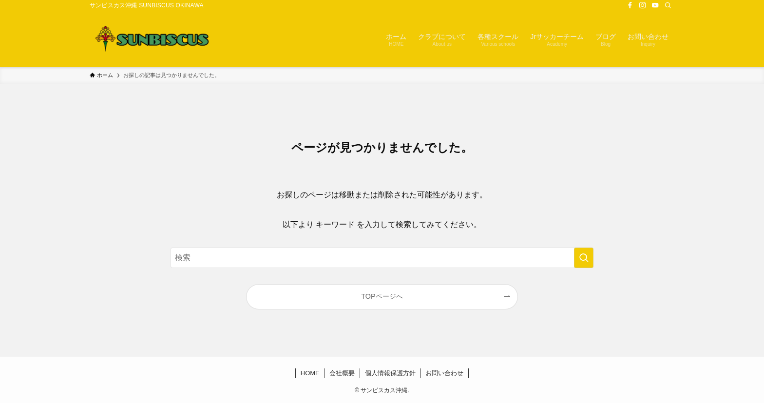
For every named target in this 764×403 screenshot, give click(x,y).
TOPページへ (381, 296)
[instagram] (642, 5)
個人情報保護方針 (390, 373)
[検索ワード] (382, 258)
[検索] (668, 5)
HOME (310, 373)
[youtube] (655, 5)
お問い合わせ (444, 373)
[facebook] (630, 5)
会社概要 (342, 373)
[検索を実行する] (583, 258)
